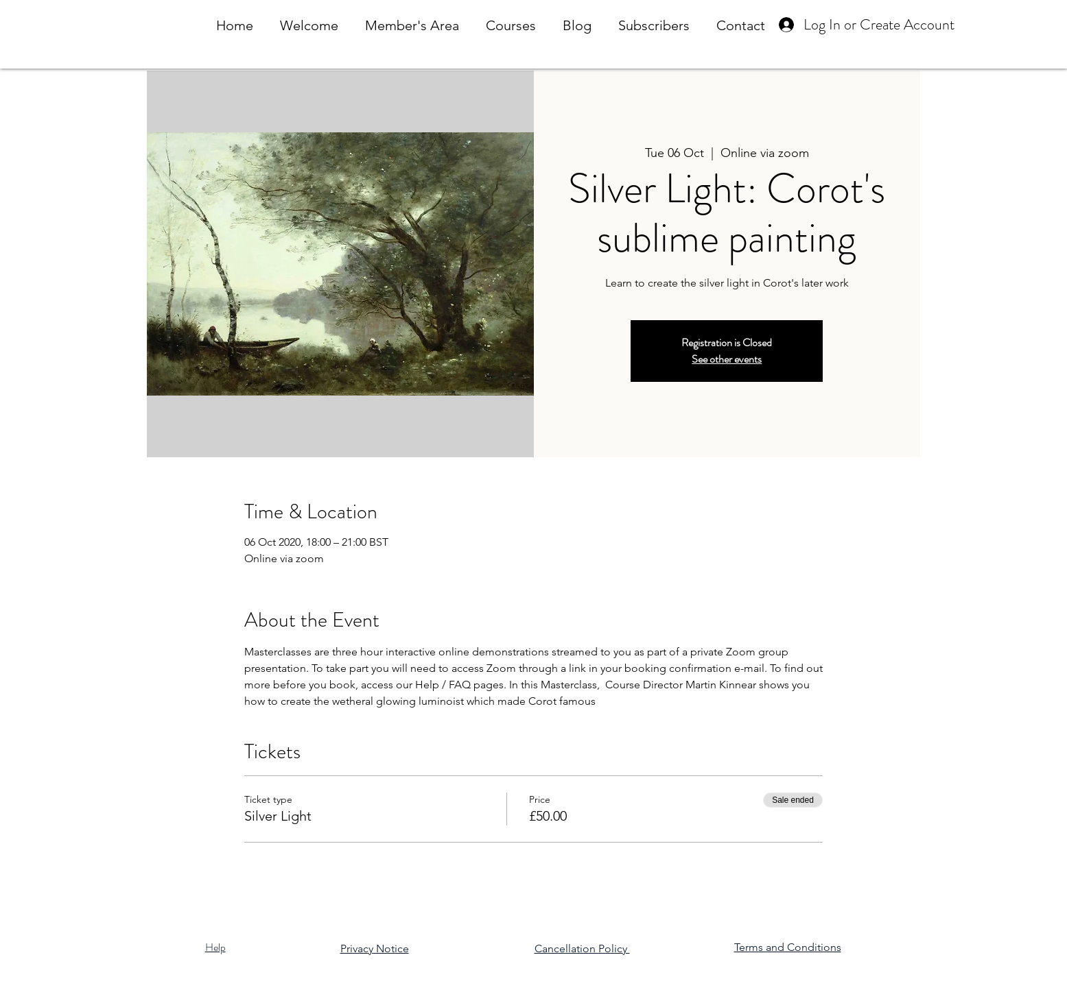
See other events (727, 359)
